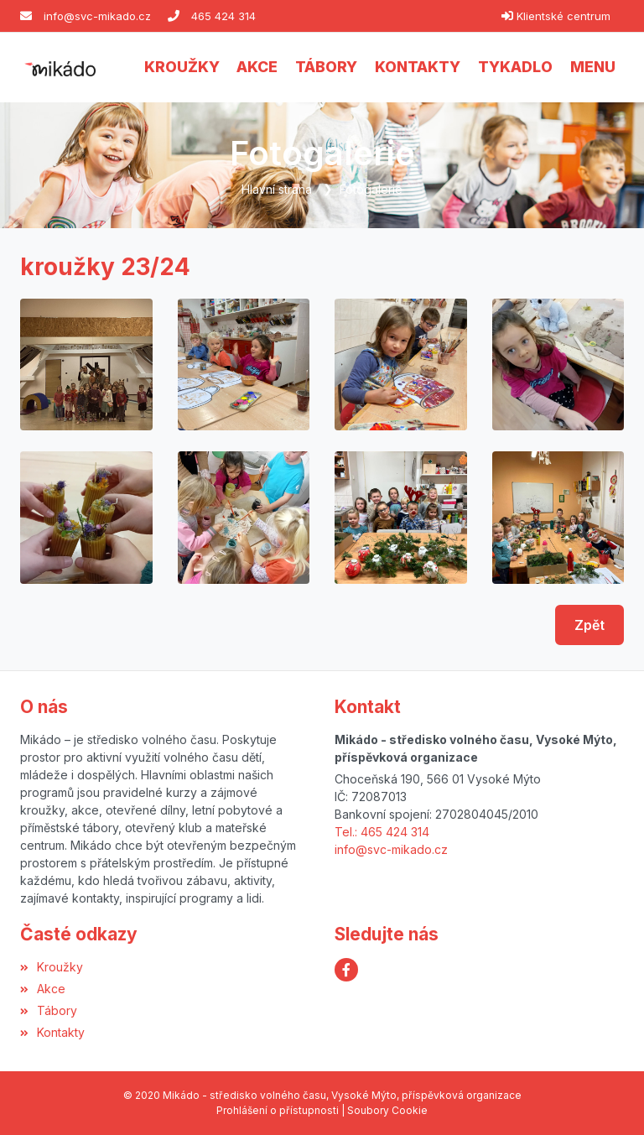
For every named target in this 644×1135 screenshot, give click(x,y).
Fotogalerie (371, 189)
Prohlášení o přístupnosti (277, 1110)
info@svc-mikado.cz (97, 16)
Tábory (48, 1010)
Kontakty (52, 1032)
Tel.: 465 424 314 (382, 832)
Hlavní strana (277, 189)
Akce (42, 988)
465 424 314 (223, 16)
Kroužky (51, 967)
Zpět (589, 625)
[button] (592, 67)
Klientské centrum (563, 16)
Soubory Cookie (387, 1110)
